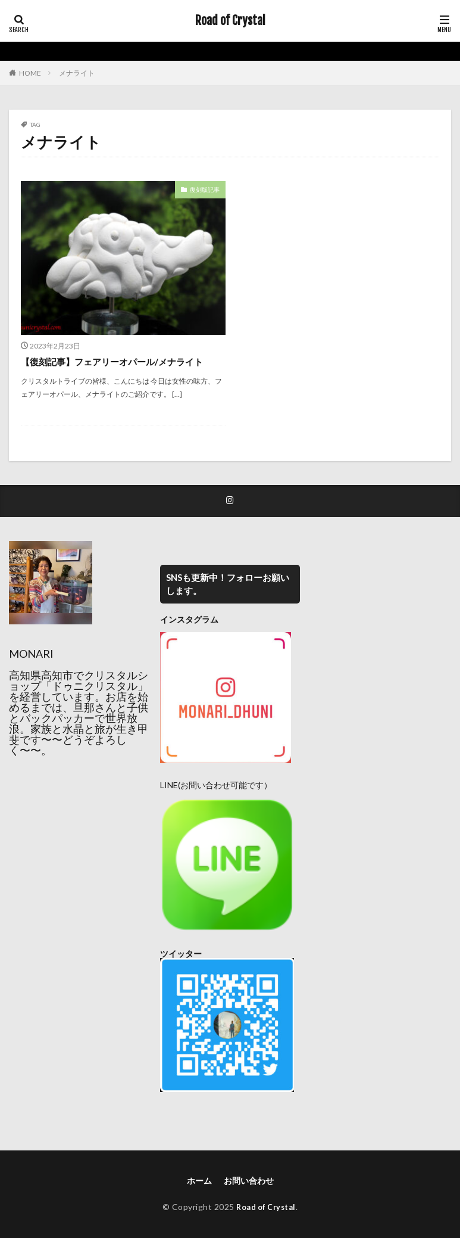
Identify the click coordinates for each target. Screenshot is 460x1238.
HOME (30, 73)
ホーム (199, 1181)
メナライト (77, 73)
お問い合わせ (249, 1181)
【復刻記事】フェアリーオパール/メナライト (118, 361)
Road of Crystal (230, 21)
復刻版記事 (205, 189)
